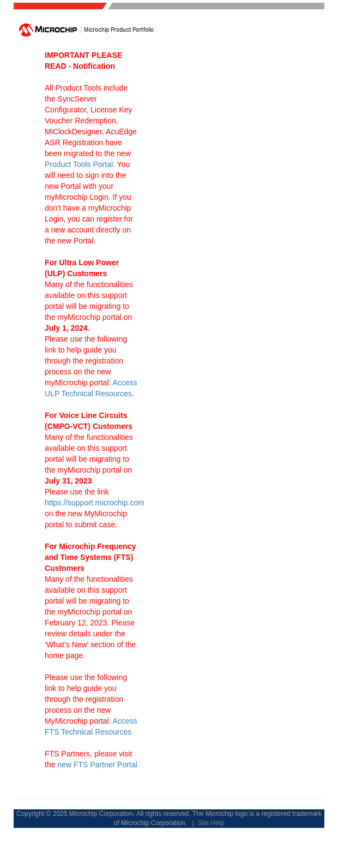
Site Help (211, 823)
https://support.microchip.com (94, 502)
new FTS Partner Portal (97, 764)
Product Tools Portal (79, 164)
